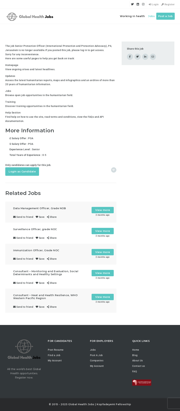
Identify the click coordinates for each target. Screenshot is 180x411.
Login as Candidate (22, 171)
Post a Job (165, 16)
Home (135, 349)
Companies (97, 360)
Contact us (138, 366)
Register (168, 4)
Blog (135, 355)
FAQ (134, 371)
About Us (137, 360)
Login (154, 4)
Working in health (132, 16)
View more (102, 210)
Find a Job (54, 355)
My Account (55, 360)
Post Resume (56, 349)
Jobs (151, 16)
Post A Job (96, 355)
